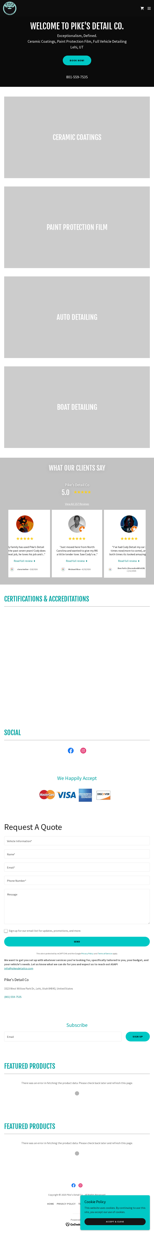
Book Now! (77, 60)
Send (77, 941)
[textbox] (77, 840)
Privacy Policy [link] (87, 953)
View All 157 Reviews (77, 504)
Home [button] (50, 1203)
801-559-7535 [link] (77, 76)
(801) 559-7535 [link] (13, 997)
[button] (149, 8)
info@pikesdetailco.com (18, 968)
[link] (10, 8)
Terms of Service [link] (105, 953)
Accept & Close (115, 1221)
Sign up (138, 1036)
